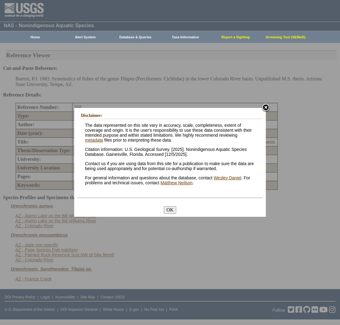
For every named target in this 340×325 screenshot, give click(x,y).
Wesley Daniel (227, 177)
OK (169, 209)
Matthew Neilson (176, 182)
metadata (94, 140)
